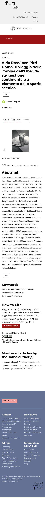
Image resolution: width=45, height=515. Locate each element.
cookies (4, 481)
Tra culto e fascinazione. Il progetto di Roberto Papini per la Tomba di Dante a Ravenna (22, 365)
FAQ (26, 464)
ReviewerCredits (30, 430)
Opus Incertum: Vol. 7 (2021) (21, 369)
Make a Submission (9, 401)
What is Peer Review (32, 418)
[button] (7, 107)
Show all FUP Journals (20, 17)
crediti (17, 481)
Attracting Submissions (11, 467)
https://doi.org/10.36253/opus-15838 (22, 165)
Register (35, 17)
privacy (11, 481)
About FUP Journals (31, 12)
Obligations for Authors (11, 438)
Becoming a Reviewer (32, 427)
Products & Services (32, 455)
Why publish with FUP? (11, 418)
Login (36, 21)
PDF (6, 94)
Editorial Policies (31, 452)
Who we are (29, 449)
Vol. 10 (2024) (7, 53)
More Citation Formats (11, 326)
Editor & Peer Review (10, 458)
